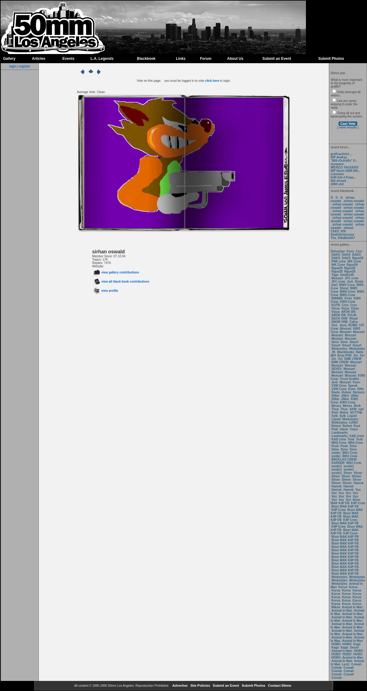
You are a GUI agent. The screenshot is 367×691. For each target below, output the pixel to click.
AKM (353, 409)
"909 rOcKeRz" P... (344, 160)
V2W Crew (339, 385)
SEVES (337, 369)
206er (336, 395)
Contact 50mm (279, 685)
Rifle (360, 389)
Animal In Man (352, 607)
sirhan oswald (353, 201)
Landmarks (340, 432)
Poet (335, 412)
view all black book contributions (121, 281)
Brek (357, 405)
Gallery (9, 58)
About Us (235, 58)
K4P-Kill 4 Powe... (343, 177)
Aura (343, 325)
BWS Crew (347, 285)
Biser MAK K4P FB (345, 501)
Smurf (354, 342)
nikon (344, 429)
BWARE (337, 298)
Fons (350, 251)
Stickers (359, 392)
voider (337, 452)
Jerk (350, 281)
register (24, 66)
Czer (359, 251)
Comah (356, 664)
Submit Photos (331, 58)
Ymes (354, 429)
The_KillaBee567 (343, 238)
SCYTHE (356, 412)
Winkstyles (339, 348)
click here (212, 80)
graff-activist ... (341, 154)
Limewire (337, 174)
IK (334, 352)
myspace (337, 164)
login (12, 66)
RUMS (353, 325)
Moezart (337, 278)
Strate (359, 281)
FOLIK (352, 315)
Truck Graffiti (349, 379)
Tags (335, 275)
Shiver (357, 476)
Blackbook (146, 58)
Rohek (346, 392)
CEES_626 (338, 231)
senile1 (337, 466)
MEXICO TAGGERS (344, 167)
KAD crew (357, 436)
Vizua (336, 308)
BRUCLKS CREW (344, 459)
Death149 (347, 275)
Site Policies (199, 685)
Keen (356, 382)
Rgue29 (357, 258)
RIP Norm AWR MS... (345, 170)
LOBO (353, 422)
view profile (105, 290)
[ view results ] (347, 127)
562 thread (338, 181)
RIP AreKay (339, 157)
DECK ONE (340, 318)
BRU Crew (349, 452)
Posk (348, 298)
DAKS (336, 254)
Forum (205, 58)
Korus (343, 587)
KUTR (336, 305)
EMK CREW (353, 358)
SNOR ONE (340, 322)
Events (68, 58)
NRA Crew (339, 442)
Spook (353, 385)
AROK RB (348, 311)
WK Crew (354, 261)
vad (360, 409)
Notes (344, 412)
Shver (347, 473)
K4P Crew (358, 503)
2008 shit (337, 184)
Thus (335, 409)
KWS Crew (347, 301)
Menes (336, 405)
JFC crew (351, 278)
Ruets (336, 392)
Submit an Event (276, 58)
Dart (335, 285)
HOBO (336, 644)
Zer (355, 355)
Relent (336, 426)
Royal (353, 318)
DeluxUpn (338, 251)
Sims (335, 342)
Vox (358, 489)
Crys (345, 305)
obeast (348, 228)
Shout (344, 288)
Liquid (352, 416)
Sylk (335, 416)
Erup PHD (344, 355)
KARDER (338, 463)
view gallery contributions (116, 272)
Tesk (351, 439)
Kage (357, 644)
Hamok (359, 483)
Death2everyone (342, 234)
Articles (38, 58)
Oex (334, 325)
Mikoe (336, 607)
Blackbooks (345, 352)
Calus (354, 322)
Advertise (180, 685)
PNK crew (339, 261)
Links (180, 58)
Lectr (345, 664)
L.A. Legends (101, 58)
